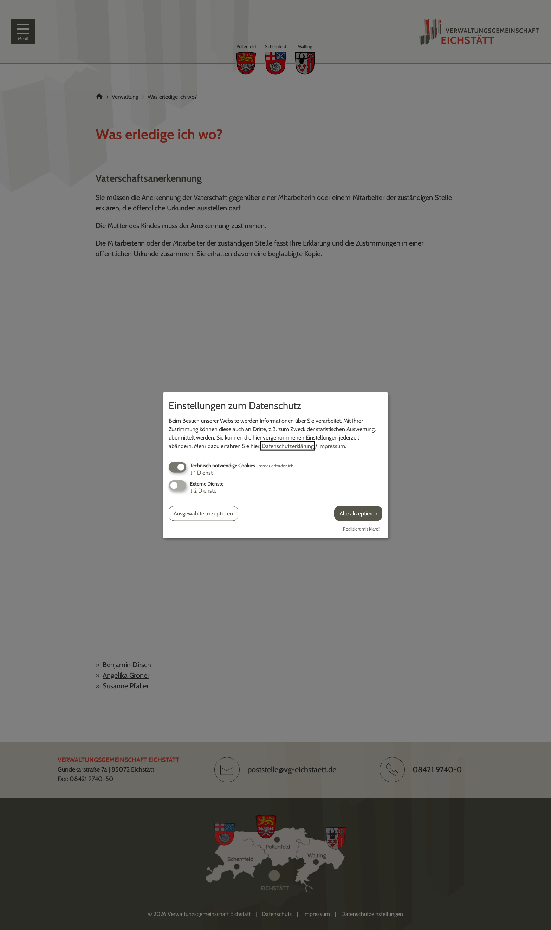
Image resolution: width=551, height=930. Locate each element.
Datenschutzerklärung (288, 445)
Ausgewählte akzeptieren (203, 513)
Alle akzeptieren (358, 513)
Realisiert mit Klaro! (361, 529)
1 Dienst (201, 472)
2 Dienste (203, 490)
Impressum (331, 445)
